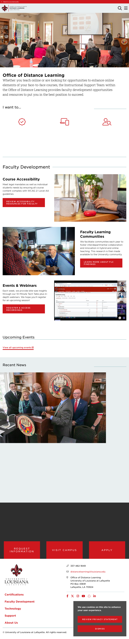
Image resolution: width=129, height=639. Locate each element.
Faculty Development (20, 601)
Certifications (14, 594)
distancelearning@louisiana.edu (87, 571)
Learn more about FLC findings (99, 263)
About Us (11, 622)
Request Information (22, 550)
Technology (13, 608)
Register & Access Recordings (18, 309)
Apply (107, 550)
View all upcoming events (17, 347)
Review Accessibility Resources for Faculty (22, 202)
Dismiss (100, 629)
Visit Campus (64, 550)
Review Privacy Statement (100, 619)
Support (10, 615)
